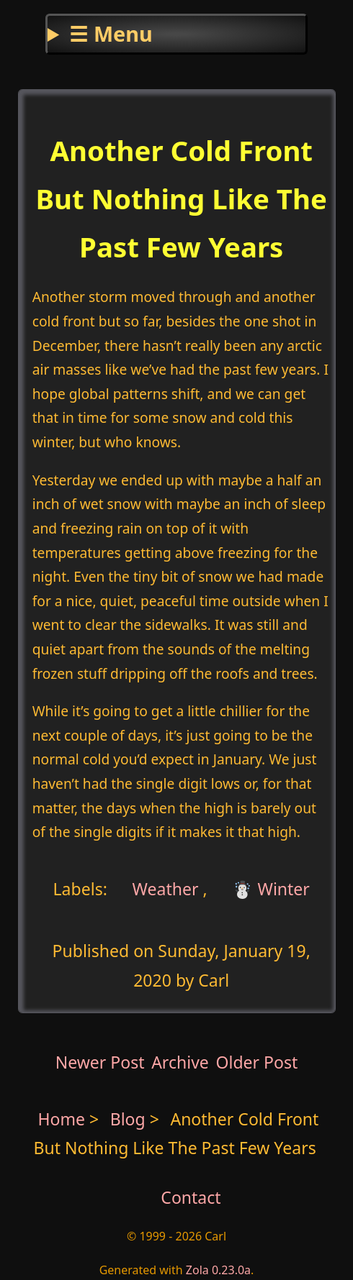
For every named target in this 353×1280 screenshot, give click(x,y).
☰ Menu (110, 33)
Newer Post (100, 1062)
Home (61, 1118)
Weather (163, 888)
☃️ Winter (270, 888)
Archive (180, 1062)
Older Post (256, 1062)
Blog (130, 1118)
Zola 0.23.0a (218, 1270)
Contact (190, 1197)
